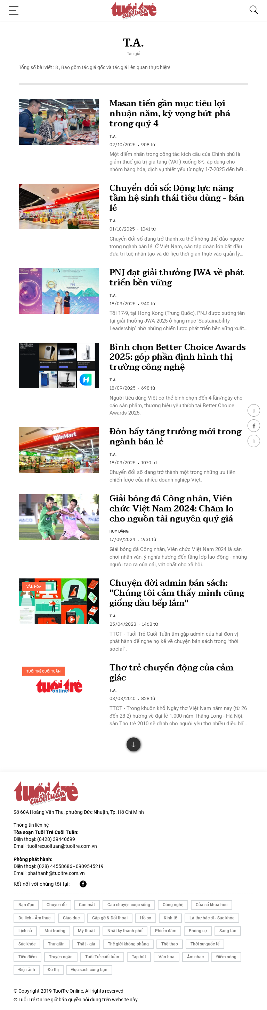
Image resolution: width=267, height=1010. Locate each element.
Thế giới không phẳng (128, 944)
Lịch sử (25, 930)
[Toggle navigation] (15, 10)
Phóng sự (198, 930)
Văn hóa (33, 587)
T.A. (113, 136)
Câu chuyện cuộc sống (128, 904)
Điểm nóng (226, 956)
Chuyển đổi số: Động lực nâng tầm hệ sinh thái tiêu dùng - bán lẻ (177, 198)
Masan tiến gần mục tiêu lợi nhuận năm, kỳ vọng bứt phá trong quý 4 (170, 114)
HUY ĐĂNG (119, 531)
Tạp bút (139, 956)
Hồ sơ (145, 918)
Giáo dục (71, 918)
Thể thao (169, 944)
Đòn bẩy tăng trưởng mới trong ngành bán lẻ (175, 437)
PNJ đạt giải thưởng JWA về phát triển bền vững (177, 278)
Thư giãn (56, 944)
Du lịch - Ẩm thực (34, 918)
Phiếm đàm (165, 930)
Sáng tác (227, 930)
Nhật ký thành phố (125, 930)
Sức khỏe (26, 944)
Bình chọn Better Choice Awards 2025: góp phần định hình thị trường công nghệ (178, 357)
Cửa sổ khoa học (211, 904)
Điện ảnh (26, 969)
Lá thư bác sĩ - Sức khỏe (211, 918)
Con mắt (87, 904)
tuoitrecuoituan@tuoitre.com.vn (62, 846)
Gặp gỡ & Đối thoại (110, 918)
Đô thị (53, 969)
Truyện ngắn (61, 956)
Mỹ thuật (86, 930)
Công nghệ (173, 904)
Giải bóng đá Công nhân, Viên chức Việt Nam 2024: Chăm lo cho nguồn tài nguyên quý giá (172, 509)
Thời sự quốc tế (205, 944)
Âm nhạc (195, 956)
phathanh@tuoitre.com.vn (56, 873)
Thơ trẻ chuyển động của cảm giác (172, 673)
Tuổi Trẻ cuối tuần (43, 671)
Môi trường (54, 930)
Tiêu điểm (27, 956)
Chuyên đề (56, 904)
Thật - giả (86, 944)
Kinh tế (170, 918)
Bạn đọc (26, 904)
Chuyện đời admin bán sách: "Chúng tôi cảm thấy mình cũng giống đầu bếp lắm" (177, 593)
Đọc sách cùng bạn (89, 969)
